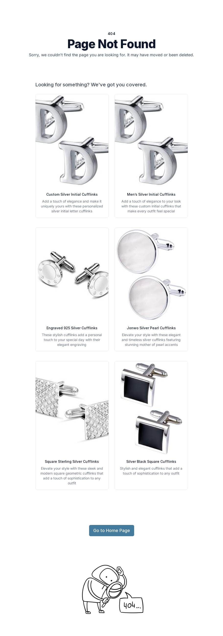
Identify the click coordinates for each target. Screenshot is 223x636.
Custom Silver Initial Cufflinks (72, 194)
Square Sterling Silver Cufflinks (72, 461)
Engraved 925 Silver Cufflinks (72, 328)
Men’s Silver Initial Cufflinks (151, 194)
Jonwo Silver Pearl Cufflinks (151, 328)
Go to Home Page (111, 530)
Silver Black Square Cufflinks (151, 461)
